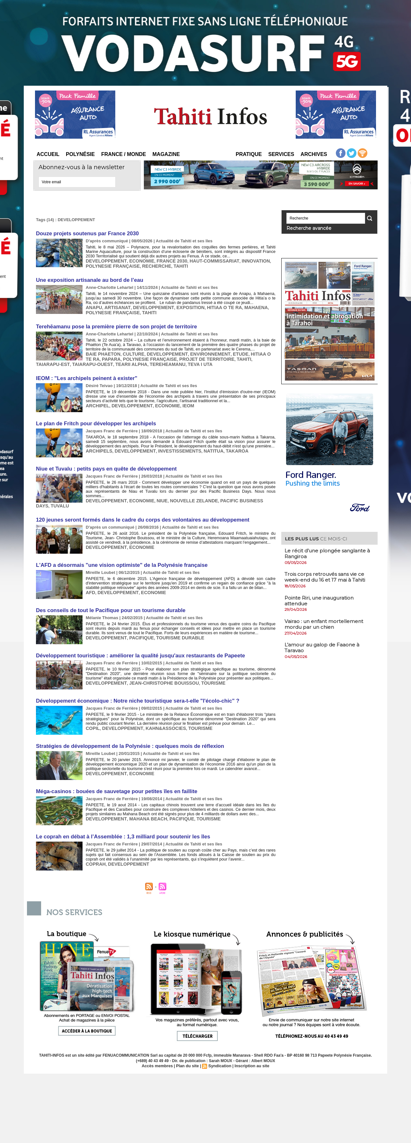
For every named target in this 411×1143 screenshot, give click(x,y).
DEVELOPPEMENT (104, 260)
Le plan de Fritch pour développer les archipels (93, 418)
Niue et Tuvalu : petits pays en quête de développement (103, 463)
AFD (90, 579)
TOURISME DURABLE (171, 624)
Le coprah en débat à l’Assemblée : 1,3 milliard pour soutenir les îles (119, 820)
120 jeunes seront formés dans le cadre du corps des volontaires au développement (138, 508)
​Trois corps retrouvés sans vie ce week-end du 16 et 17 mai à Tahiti (326, 576)
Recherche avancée (304, 227)
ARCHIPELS (98, 445)
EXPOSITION (180, 305)
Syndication (219, 1049)
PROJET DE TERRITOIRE (181, 355)
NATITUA (202, 445)
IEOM (179, 400)
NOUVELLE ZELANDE (184, 490)
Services (281, 154)
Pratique (249, 154)
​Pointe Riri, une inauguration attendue (321, 599)
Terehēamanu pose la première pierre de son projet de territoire (113, 323)
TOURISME (201, 669)
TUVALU (94, 494)
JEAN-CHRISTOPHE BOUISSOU (156, 669)
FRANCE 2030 (164, 260)
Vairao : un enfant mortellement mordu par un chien (325, 622)
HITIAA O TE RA (211, 305)
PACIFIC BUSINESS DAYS (233, 490)
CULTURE (129, 350)
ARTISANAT (114, 305)
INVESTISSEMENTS (170, 445)
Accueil (48, 154)
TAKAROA (223, 445)
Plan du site (188, 1049)
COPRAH (95, 847)
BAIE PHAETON (101, 350)
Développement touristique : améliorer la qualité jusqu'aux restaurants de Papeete (136, 642)
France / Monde (123, 154)
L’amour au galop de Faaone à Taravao (323, 646)
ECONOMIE (136, 260)
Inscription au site (250, 1049)
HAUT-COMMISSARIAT (202, 260)
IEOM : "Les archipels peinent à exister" (84, 374)
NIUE (155, 490)
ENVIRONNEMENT (199, 350)
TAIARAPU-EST (239, 355)
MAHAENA (240, 305)
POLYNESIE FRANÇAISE (110, 265)
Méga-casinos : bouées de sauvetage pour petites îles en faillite (113, 776)
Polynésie (80, 154)
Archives (314, 154)
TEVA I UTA (152, 360)
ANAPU (93, 305)
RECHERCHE (150, 265)
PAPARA (94, 355)
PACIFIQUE (136, 624)
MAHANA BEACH (142, 803)
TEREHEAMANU (122, 360)
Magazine (166, 154)
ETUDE (226, 350)
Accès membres (159, 1049)
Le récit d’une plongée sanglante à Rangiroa (329, 553)
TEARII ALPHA (89, 360)
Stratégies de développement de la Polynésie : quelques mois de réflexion (126, 731)
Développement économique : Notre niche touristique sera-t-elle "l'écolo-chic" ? (133, 686)
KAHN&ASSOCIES (158, 713)
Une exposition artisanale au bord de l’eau (87, 278)
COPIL (92, 713)
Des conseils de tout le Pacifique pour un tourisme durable (107, 597)
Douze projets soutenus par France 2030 (85, 233)
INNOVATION (240, 260)
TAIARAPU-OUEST (54, 360)
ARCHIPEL (96, 400)
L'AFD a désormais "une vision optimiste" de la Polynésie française (118, 553)
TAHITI (172, 265)
